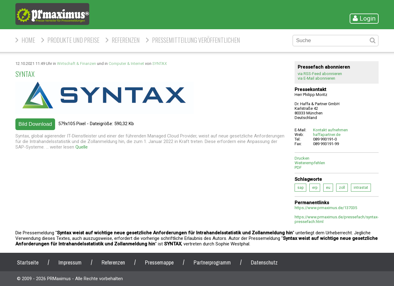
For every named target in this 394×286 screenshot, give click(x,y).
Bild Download (35, 124)
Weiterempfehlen (310, 163)
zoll (342, 187)
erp (314, 187)
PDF (298, 167)
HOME (28, 40)
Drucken (302, 158)
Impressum (70, 262)
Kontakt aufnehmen (330, 130)
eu (328, 187)
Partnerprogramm (212, 262)
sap (300, 187)
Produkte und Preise (73, 40)
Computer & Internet (126, 63)
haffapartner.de (326, 134)
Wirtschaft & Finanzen (76, 63)
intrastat (361, 187)
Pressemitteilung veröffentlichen (196, 40)
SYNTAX (159, 63)
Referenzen (126, 40)
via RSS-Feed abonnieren (320, 73)
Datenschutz (264, 262)
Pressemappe (159, 262)
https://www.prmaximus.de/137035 (326, 207)
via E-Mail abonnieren (316, 78)
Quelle (81, 147)
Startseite (27, 262)
